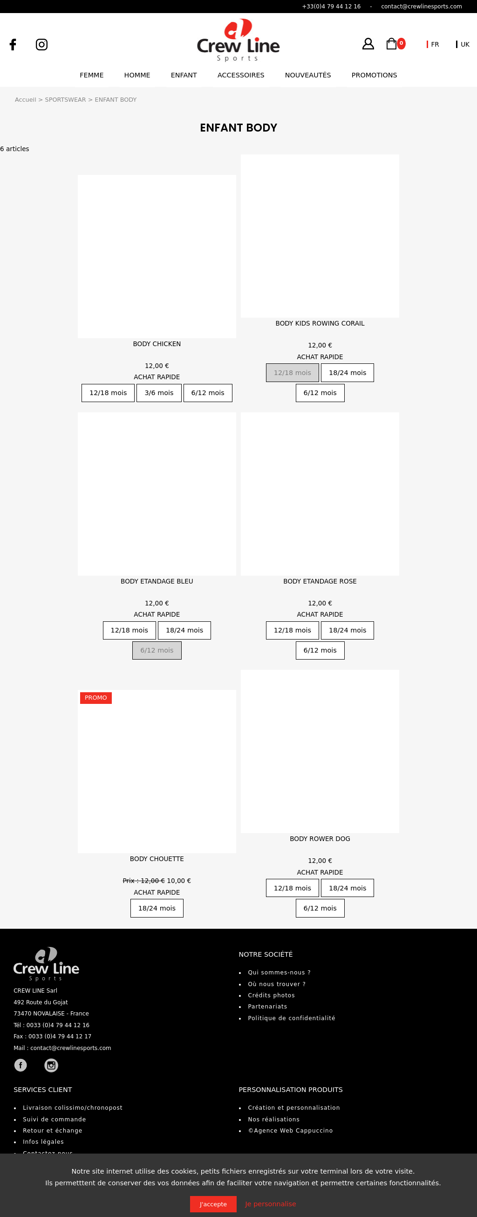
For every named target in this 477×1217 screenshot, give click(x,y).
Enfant (184, 75)
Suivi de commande (54, 1119)
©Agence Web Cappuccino (290, 1130)
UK (465, 44)
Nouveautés (308, 75)
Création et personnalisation (294, 1108)
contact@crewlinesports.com (70, 1048)
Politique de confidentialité (291, 1018)
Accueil (25, 99)
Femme (91, 75)
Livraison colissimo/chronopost (73, 1108)
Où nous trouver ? (277, 984)
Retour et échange (52, 1130)
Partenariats (267, 1006)
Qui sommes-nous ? (279, 972)
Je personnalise (270, 1204)
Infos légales (43, 1142)
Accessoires (241, 75)
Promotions (374, 75)
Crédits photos (271, 995)
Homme (137, 75)
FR (435, 44)
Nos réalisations (274, 1119)
